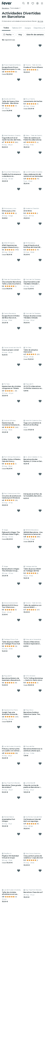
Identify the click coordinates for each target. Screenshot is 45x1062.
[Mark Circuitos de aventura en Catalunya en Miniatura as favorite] (18, 474)
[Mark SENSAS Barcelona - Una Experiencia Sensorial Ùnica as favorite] (40, 510)
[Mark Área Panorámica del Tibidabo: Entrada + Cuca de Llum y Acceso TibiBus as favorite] (40, 260)
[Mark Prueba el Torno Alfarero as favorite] (40, 45)
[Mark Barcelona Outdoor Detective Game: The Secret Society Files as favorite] (40, 690)
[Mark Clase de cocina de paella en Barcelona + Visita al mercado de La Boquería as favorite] (40, 763)
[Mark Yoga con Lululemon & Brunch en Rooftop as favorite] (40, 401)
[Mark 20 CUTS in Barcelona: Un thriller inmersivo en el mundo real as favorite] (40, 364)
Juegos (28, 28)
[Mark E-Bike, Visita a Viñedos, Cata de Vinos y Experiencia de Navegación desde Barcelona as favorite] (18, 437)
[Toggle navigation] (42, 3)
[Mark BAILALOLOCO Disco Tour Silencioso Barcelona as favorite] (18, 583)
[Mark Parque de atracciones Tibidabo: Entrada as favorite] (40, 294)
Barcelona (5, 8)
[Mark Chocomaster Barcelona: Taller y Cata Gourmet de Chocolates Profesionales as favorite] (18, 260)
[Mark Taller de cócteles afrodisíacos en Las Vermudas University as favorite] (18, 870)
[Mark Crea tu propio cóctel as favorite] (18, 328)
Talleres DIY (17, 28)
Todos (6, 28)
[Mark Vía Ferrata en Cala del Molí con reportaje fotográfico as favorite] (40, 797)
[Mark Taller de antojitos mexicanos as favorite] (40, 328)
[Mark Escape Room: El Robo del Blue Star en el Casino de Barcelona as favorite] (18, 294)
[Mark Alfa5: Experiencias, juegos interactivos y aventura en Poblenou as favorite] (18, 223)
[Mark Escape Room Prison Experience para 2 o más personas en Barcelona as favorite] (18, 45)
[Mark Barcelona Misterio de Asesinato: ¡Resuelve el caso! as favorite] (18, 656)
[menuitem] (6, 28)
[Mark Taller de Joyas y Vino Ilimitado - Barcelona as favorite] (18, 79)
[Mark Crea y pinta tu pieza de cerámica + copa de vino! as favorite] (40, 834)
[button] (16, 8)
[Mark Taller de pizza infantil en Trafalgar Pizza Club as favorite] (18, 620)
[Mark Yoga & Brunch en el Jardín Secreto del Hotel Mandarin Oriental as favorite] (18, 116)
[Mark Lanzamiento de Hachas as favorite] (40, 79)
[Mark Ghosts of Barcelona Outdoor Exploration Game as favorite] (40, 620)
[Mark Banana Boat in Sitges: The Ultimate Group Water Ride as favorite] (18, 547)
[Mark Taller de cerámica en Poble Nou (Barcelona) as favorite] (40, 116)
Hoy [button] (20, 34)
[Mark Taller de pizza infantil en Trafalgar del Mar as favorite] (40, 547)
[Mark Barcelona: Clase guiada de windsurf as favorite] (18, 763)
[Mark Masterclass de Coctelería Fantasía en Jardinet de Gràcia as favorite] (18, 401)
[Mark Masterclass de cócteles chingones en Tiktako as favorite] (18, 364)
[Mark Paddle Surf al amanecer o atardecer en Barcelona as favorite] (18, 152)
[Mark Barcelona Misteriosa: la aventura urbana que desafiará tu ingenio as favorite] (40, 727)
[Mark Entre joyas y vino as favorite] (18, 189)
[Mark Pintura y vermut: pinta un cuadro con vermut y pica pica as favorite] (18, 727)
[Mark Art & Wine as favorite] (40, 189)
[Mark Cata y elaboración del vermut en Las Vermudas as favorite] (40, 152)
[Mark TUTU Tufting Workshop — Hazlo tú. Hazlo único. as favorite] (40, 656)
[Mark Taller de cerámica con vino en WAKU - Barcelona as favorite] (40, 583)
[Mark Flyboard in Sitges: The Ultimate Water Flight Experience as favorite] (18, 510)
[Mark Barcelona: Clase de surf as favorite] (40, 870)
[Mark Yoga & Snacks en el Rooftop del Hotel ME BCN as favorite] (40, 223)
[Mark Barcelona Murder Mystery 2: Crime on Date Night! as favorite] (40, 437)
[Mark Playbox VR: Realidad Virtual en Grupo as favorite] (18, 834)
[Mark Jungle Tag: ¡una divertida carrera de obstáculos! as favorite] (18, 690)
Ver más (40, 21)
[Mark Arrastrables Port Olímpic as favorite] (18, 797)
